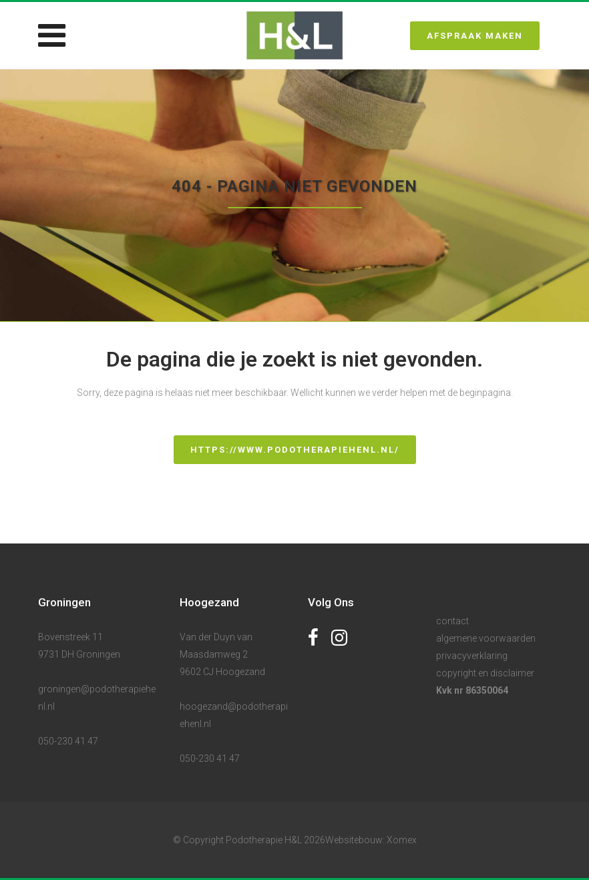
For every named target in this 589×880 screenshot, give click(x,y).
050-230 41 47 (68, 741)
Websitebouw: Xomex (371, 840)
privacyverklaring (472, 655)
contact (452, 621)
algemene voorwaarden (486, 638)
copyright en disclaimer (485, 673)
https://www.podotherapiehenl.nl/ (294, 450)
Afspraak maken (475, 36)
